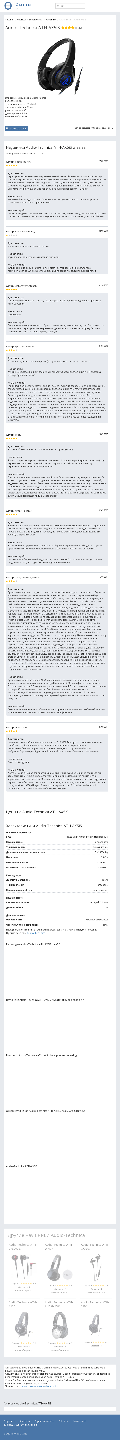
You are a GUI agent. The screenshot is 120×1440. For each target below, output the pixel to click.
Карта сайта (79, 1421)
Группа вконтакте (44, 1421)
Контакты (25, 1421)
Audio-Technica (36, 933)
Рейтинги (63, 1421)
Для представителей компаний (20, 1424)
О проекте (9, 1421)
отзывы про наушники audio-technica (38, 1386)
